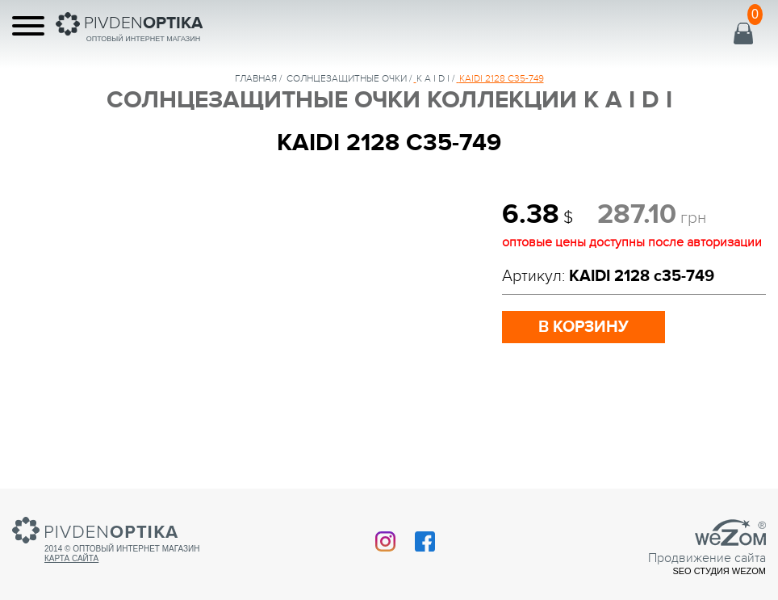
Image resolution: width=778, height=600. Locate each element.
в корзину (583, 327)
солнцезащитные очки (347, 78)
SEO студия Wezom (719, 571)
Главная (256, 78)
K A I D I (433, 78)
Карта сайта (71, 558)
